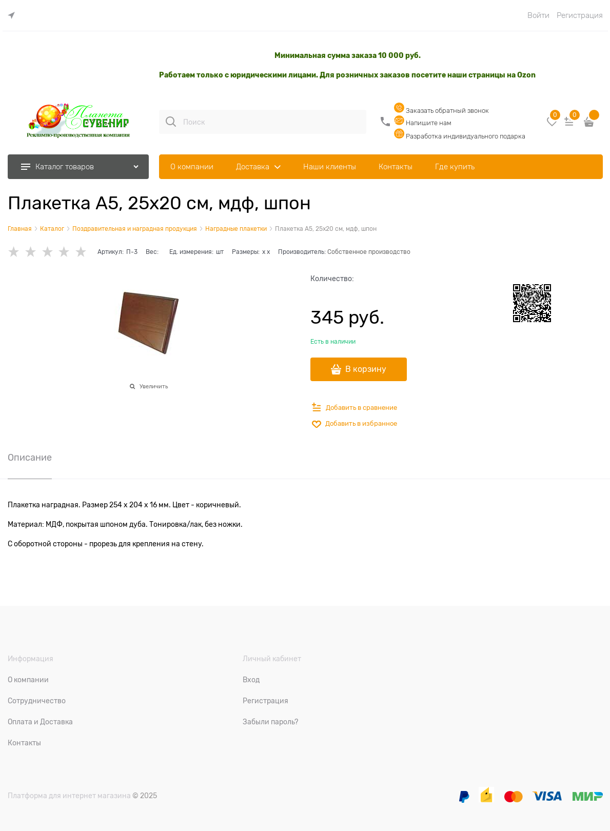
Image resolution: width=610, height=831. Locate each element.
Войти (538, 15)
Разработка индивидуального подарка (459, 136)
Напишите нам (422, 123)
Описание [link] (30, 458)
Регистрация (580, 15)
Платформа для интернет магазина (69, 796)
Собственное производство (368, 251)
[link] (14, 15)
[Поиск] (171, 121)
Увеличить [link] (154, 386)
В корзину (365, 369)
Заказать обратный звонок (441, 110)
